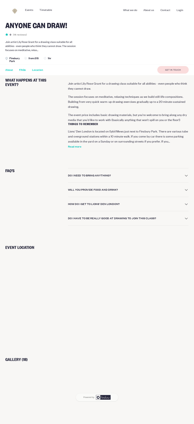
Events (29, 9)
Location (37, 69)
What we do (130, 10)
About (9, 69)
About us (148, 10)
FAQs (22, 69)
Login (180, 10)
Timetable (45, 9)
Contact (165, 10)
